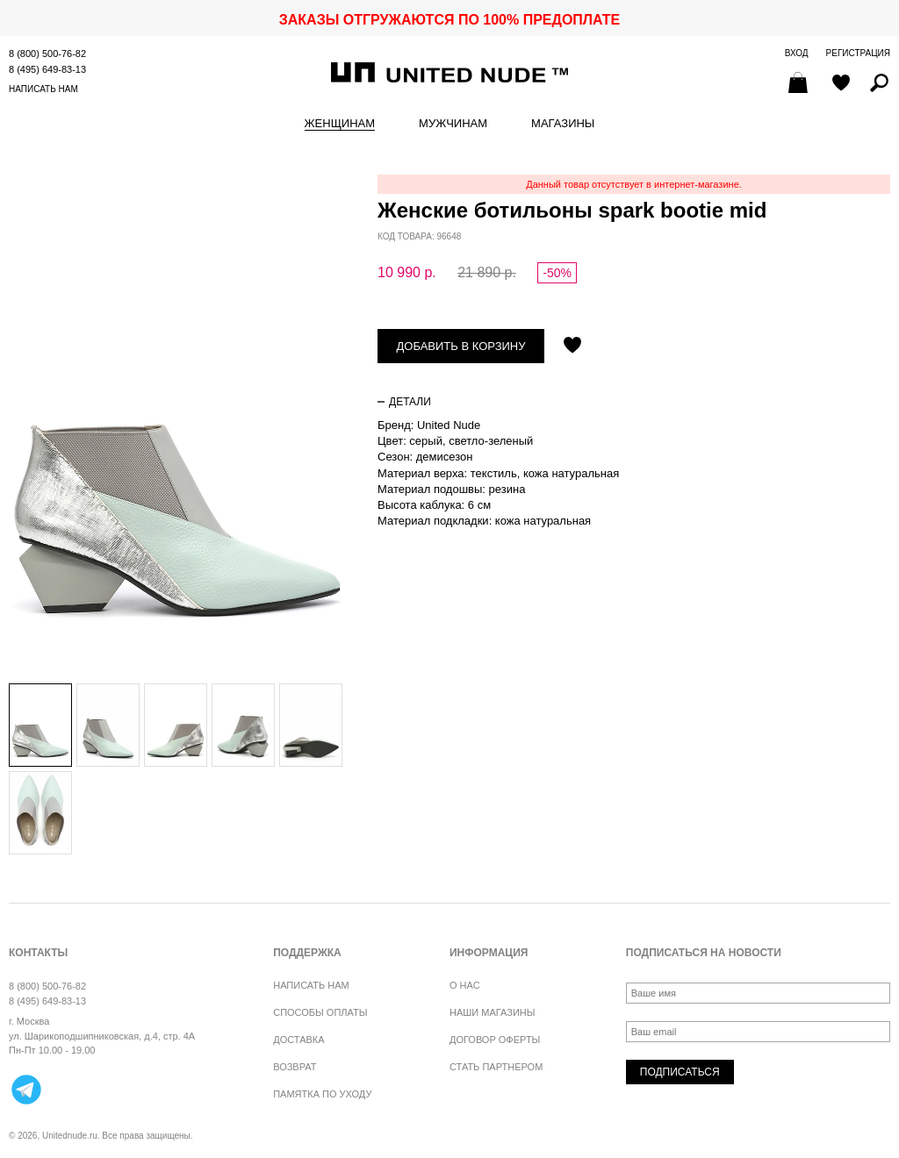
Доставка (298, 1039)
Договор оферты (495, 1039)
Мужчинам (453, 124)
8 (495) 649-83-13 (47, 69)
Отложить (572, 346)
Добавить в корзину (461, 346)
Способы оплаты (320, 1012)
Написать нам (43, 89)
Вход (797, 53)
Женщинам (340, 124)
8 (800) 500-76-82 (47, 53)
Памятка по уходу (322, 1094)
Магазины (562, 124)
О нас (465, 985)
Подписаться (680, 1072)
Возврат (294, 1067)
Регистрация (858, 53)
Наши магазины (493, 1012)
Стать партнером (496, 1067)
